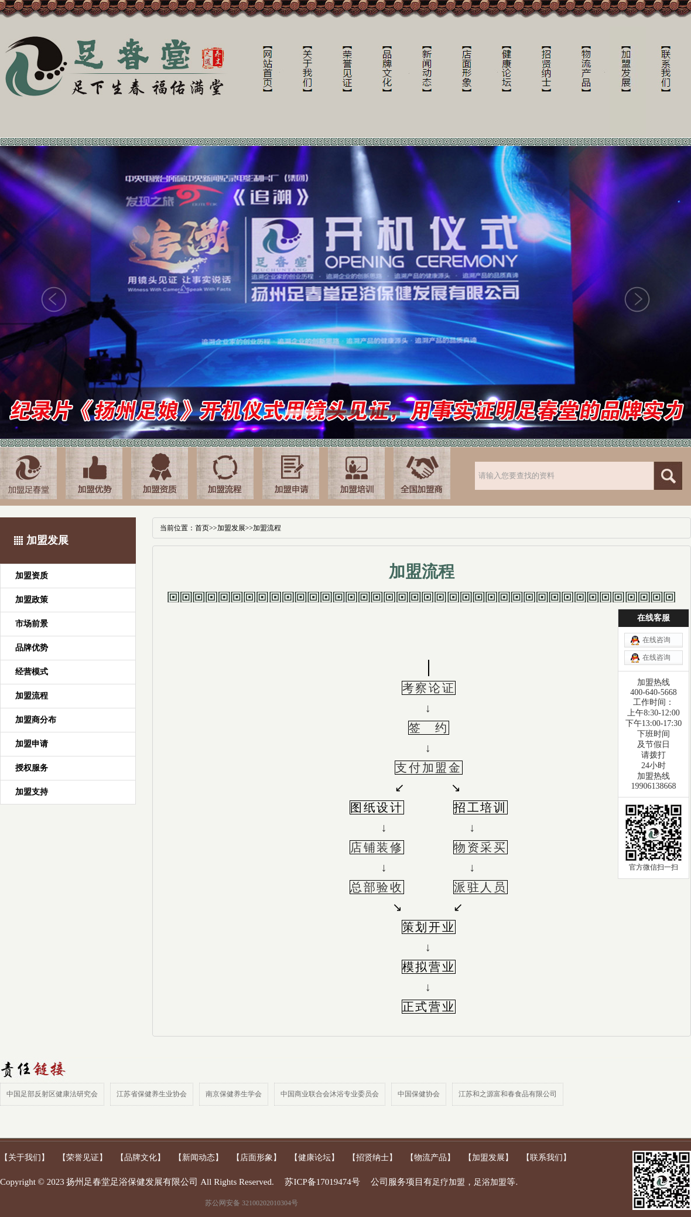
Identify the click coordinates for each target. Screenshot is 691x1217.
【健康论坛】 (314, 1157)
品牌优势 (31, 647)
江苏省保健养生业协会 (152, 1094)
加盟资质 (31, 575)
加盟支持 (31, 792)
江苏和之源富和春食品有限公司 (508, 1094)
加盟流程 (31, 695)
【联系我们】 (546, 1157)
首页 (202, 528)
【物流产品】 (430, 1157)
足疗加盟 (448, 1182)
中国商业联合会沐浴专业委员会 (329, 1094)
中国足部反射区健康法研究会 (52, 1094)
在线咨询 (656, 640)
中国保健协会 (419, 1094)
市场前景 (31, 623)
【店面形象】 (256, 1157)
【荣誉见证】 (82, 1157)
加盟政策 (31, 599)
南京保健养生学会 (234, 1094)
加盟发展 (231, 528)
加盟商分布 (35, 719)
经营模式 (31, 671)
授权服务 (31, 767)
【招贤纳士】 (372, 1157)
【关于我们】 (24, 1157)
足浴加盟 (490, 1182)
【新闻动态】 (198, 1157)
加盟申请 (31, 743)
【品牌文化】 (140, 1157)
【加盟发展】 (488, 1157)
